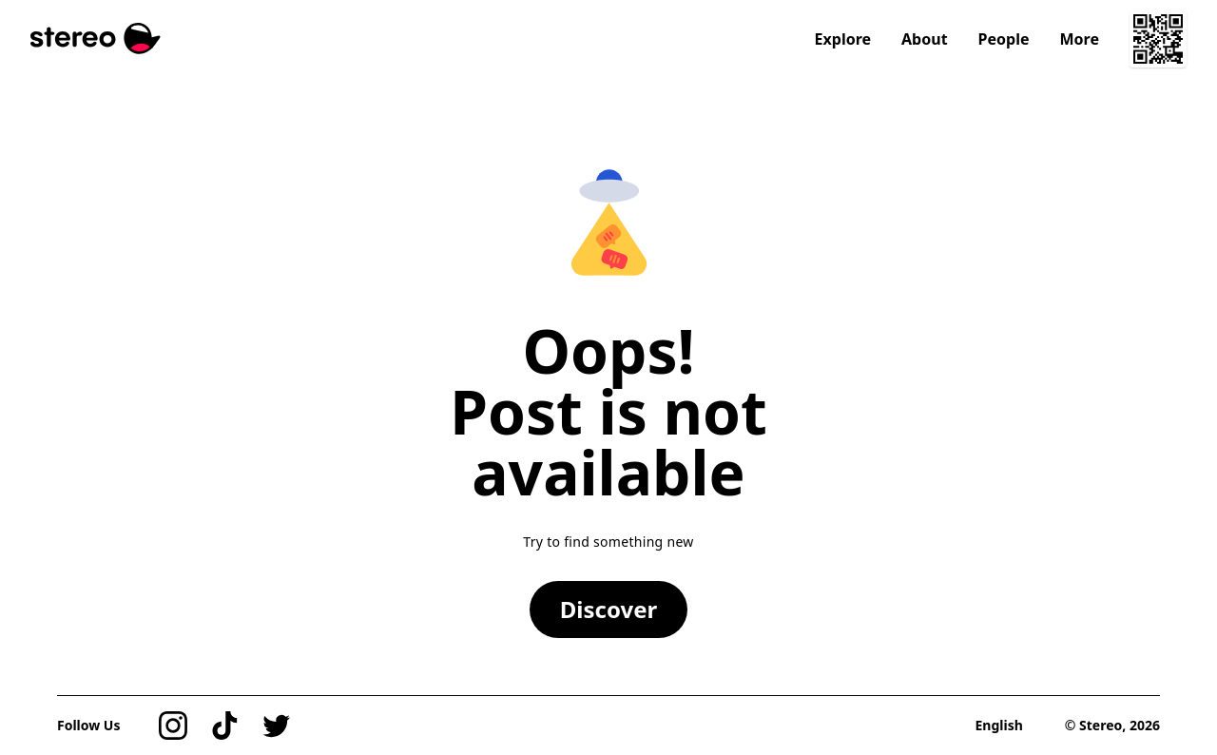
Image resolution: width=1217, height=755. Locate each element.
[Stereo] (95, 38)
